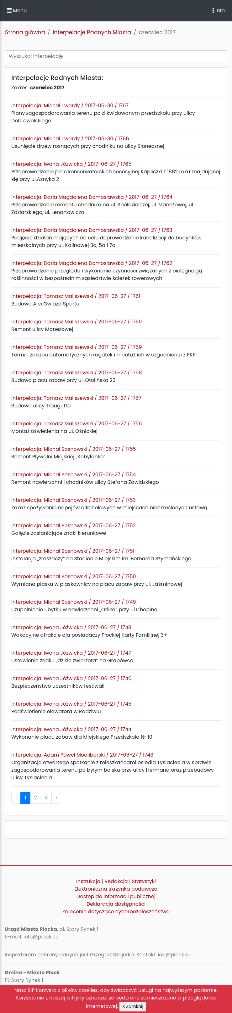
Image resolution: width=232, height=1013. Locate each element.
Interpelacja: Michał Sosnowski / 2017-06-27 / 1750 (73, 576)
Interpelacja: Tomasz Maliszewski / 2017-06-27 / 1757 (76, 398)
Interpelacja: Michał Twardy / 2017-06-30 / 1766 (70, 138)
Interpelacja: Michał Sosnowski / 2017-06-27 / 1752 (73, 525)
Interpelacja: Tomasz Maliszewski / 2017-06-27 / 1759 (76, 347)
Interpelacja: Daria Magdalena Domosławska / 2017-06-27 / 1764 (91, 197)
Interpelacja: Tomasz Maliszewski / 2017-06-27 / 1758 (76, 372)
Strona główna (25, 32)
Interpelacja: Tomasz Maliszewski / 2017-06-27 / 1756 (76, 423)
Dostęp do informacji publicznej (116, 896)
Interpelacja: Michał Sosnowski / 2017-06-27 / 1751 (72, 551)
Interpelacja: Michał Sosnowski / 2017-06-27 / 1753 (73, 500)
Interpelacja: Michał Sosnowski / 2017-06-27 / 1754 (73, 474)
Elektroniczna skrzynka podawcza (116, 889)
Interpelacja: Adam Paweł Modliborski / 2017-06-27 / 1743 (82, 754)
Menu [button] (17, 10)
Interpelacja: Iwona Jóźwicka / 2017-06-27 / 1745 (71, 704)
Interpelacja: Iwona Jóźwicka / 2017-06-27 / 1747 (71, 653)
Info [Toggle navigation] (218, 10)
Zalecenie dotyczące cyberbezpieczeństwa (116, 911)
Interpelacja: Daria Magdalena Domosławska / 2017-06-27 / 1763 (91, 230)
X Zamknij (132, 1006)
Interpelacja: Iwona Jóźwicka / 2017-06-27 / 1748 (71, 627)
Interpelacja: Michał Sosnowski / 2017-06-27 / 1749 (73, 602)
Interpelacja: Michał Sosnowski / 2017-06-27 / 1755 (73, 449)
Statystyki (144, 881)
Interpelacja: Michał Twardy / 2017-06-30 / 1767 (70, 105)
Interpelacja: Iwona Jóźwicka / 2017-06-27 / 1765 (71, 164)
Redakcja (116, 881)
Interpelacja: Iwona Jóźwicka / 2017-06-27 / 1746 (71, 678)
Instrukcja (88, 881)
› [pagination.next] (56, 797)
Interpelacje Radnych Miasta (92, 32)
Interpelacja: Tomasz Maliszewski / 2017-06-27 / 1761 (75, 296)
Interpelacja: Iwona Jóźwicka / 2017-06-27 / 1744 (71, 729)
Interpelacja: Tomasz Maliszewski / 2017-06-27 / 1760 (76, 321)
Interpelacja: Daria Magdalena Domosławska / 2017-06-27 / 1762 (91, 263)
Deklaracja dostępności (116, 904)
